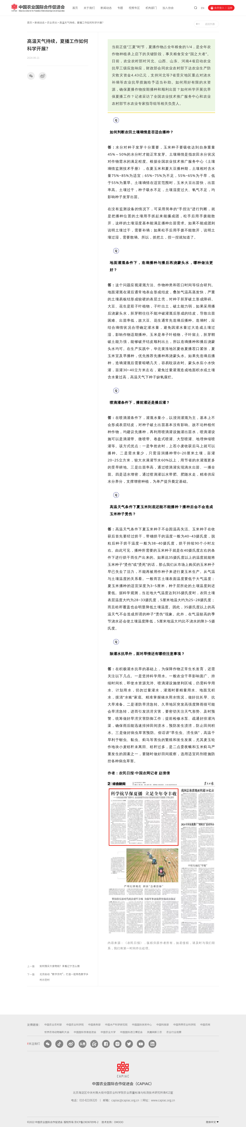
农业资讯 (52, 22)
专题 (120, 8)
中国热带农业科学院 (184, 1024)
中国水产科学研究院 (116, 1024)
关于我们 (89, 8)
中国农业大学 (108, 1032)
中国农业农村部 (53, 1024)
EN (202, 8)
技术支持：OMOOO (112, 1122)
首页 (75, 8)
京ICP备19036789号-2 (86, 1122)
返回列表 (210, 24)
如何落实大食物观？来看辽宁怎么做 (60, 966)
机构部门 (151, 8)
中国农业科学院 (75, 1024)
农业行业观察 (173, 1032)
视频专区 (134, 8)
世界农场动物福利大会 (56, 1032)
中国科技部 (162, 1024)
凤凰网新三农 (154, 1032)
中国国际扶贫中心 (142, 1024)
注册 (229, 8)
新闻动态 (106, 8)
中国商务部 (94, 1024)
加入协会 (168, 8)
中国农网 (205, 1024)
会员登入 (219, 8)
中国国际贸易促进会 (85, 1032)
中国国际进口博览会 (131, 1032)
